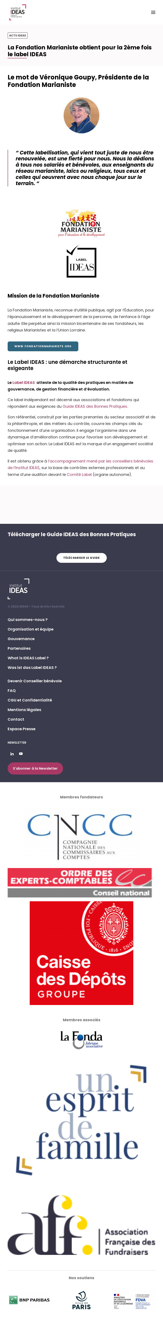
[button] (153, 12)
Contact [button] (16, 719)
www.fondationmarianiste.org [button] (43, 346)
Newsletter (17, 742)
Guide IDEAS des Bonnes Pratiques (95, 406)
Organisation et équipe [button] (30, 629)
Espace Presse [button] (21, 728)
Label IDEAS (24, 382)
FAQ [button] (12, 690)
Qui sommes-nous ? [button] (28, 619)
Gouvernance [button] (21, 638)
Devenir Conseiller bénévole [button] (35, 681)
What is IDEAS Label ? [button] (28, 658)
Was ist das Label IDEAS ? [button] (32, 667)
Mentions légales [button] (24, 709)
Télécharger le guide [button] (81, 558)
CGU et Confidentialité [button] (30, 700)
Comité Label (79, 474)
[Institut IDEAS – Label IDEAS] (17, 12)
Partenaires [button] (19, 648)
